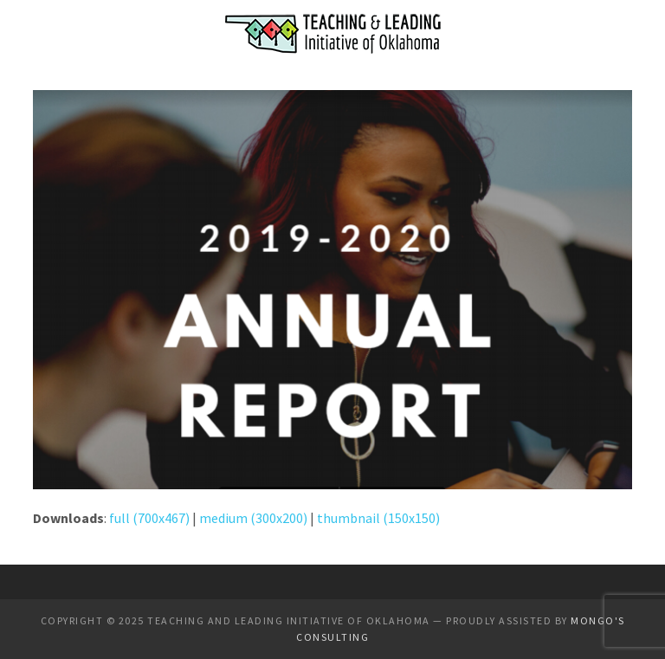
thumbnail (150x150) (378, 518)
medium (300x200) (253, 518)
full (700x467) (149, 518)
